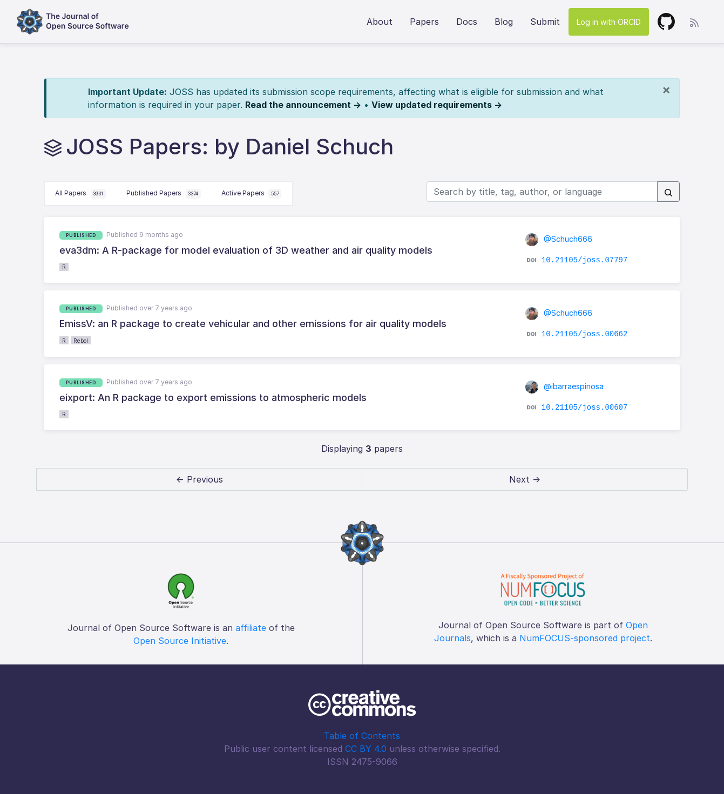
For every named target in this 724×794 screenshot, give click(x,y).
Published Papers (163, 194)
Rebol (80, 340)
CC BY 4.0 (366, 748)
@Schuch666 (558, 238)
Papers (424, 21)
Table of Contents (362, 735)
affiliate (250, 627)
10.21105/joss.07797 (585, 260)
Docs (466, 21)
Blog (504, 21)
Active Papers (251, 194)
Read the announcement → (303, 104)
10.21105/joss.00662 (585, 333)
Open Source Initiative (179, 640)
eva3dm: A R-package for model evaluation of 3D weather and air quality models (245, 250)
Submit (545, 21)
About (380, 21)
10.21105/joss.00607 (585, 407)
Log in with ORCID (609, 21)
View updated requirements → (436, 104)
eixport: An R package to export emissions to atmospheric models (213, 397)
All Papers (80, 194)
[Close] (666, 89)
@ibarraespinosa (564, 386)
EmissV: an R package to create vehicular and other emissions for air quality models (252, 323)
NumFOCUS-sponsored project (584, 638)
